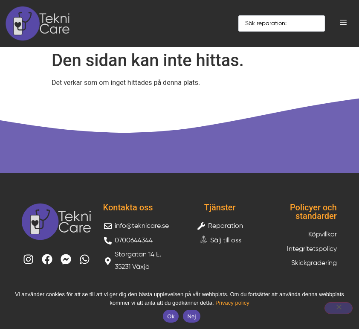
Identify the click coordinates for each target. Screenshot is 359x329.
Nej (191, 316)
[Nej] (338, 308)
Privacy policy (232, 303)
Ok (170, 316)
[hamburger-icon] (343, 23)
